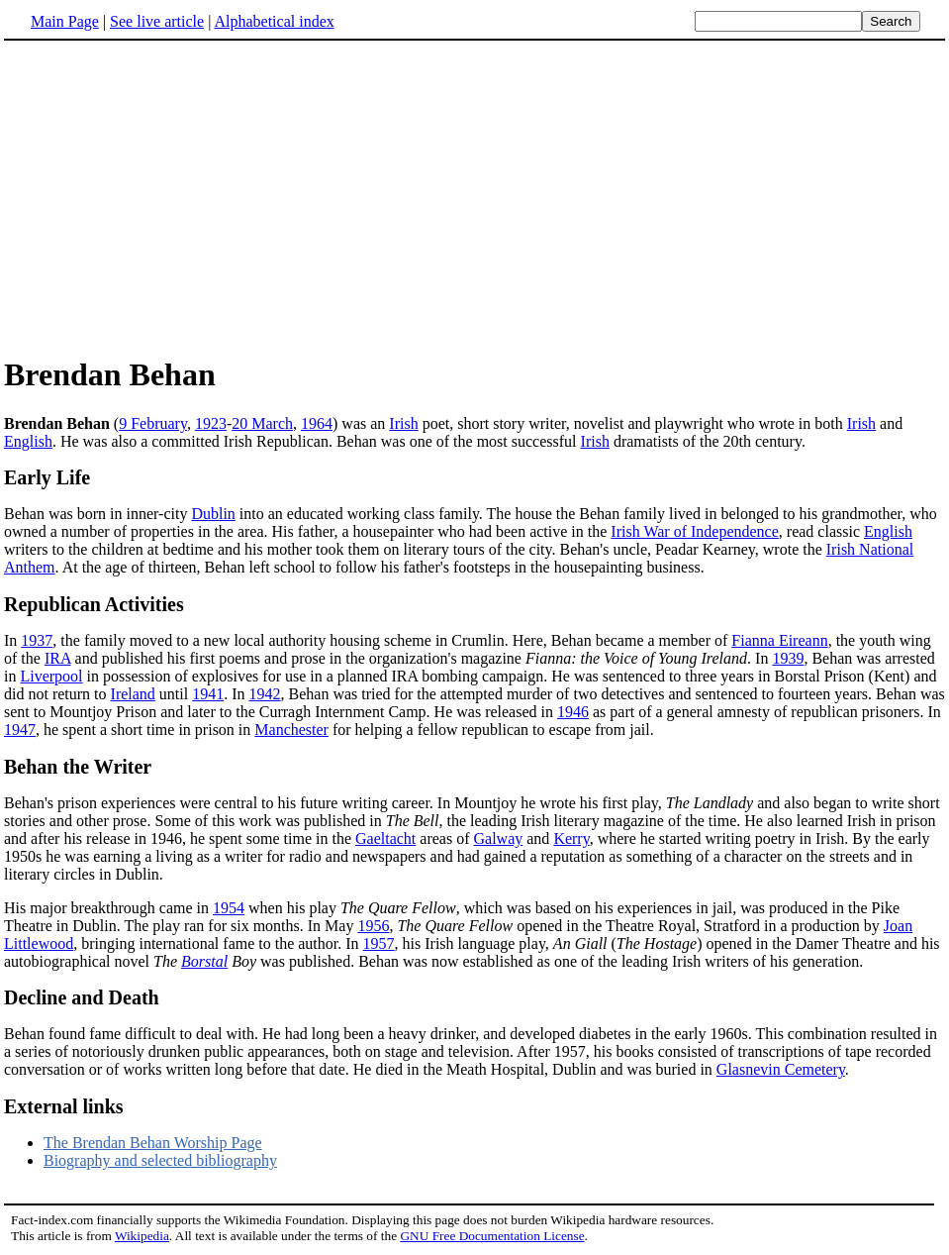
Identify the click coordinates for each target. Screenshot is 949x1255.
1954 (228, 907)
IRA (58, 658)
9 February (153, 423)
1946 (573, 711)
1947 (20, 729)
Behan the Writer (77, 767)
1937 (36, 640)
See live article (157, 21)
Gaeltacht (385, 838)
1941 (208, 693)
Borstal (204, 961)
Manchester (291, 729)
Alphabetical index (273, 21)
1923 (211, 423)
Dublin (213, 513)
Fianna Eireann (779, 640)
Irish (403, 423)
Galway (498, 838)
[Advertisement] (170, 197)
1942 (265, 693)
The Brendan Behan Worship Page (153, 1142)
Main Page (65, 21)
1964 (316, 423)
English (28, 441)
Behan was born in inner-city (97, 513)
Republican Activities (94, 604)
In (12, 640)
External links (64, 1106)
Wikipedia (142, 1235)
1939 (788, 658)
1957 (379, 943)
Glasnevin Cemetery (780, 1069)
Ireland (133, 693)
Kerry (571, 838)
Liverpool (51, 676)
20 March (262, 423)
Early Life (47, 477)
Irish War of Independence (694, 531)
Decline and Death (81, 997)
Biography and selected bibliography (160, 1160)
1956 (373, 925)
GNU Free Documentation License (492, 1235)
